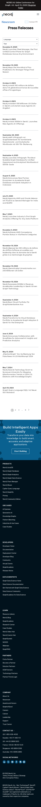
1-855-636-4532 (11, 734)
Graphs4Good (7, 707)
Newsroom (8, 21)
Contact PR (33, 22)
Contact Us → (9, 731)
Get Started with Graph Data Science (16, 588)
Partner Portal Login (10, 677)
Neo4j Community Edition (12, 499)
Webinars (6, 646)
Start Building (20, 451)
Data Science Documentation (13, 584)
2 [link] (15, 410)
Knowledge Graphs (9, 516)
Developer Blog (8, 556)
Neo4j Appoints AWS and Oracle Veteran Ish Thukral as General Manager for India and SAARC (20, 200)
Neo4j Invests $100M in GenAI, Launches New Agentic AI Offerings (20, 122)
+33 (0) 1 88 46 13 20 (15, 745)
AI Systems (6, 509)
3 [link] (18, 410)
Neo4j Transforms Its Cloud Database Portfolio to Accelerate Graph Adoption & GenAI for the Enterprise (20, 320)
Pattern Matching (9, 520)
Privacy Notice (13, 775)
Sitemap (22, 775)
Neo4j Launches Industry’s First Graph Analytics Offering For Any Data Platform (20, 217)
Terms (5, 775)
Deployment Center (9, 553)
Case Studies (7, 527)
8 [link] (25, 410)
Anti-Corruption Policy (10, 778)
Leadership (6, 717)
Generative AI (7, 513)
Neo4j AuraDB (8, 467)
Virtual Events (8, 564)
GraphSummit (7, 639)
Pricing (5, 495)
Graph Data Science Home (12, 581)
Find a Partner (8, 659)
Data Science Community (11, 591)
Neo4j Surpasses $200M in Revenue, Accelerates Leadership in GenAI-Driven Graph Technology (20, 286)
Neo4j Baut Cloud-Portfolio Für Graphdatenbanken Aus (16, 303)
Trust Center (7, 724)
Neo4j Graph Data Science (12, 478)
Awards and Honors (9, 703)
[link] (28, 410)
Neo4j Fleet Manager (10, 481)
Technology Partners (10, 673)
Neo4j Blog (7, 617)
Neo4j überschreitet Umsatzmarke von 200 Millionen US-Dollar (19, 269)
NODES (5, 642)
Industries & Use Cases (11, 523)
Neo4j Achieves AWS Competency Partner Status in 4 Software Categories (20, 233)
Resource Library (9, 614)
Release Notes (8, 571)
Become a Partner (9, 663)
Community (6, 560)
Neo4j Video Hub (9, 632)
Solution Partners (9, 666)
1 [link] (12, 410)
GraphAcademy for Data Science (14, 595)
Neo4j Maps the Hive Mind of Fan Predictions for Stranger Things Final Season (18, 69)
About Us (6, 696)
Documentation (8, 549)
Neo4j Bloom (7, 485)
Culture (5, 714)
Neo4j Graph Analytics (11, 474)
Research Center (9, 625)
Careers (5, 710)
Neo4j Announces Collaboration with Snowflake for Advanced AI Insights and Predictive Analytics (20, 338)
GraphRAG (6, 649)
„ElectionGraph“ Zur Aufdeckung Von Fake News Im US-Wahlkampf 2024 (19, 355)
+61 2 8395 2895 (16, 752)
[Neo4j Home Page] (7, 14)
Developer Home (8, 546)
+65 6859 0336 (16, 748)
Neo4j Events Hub (9, 635)
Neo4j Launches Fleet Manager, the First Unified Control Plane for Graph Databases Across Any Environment (20, 51)
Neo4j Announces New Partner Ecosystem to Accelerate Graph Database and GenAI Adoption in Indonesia (17, 181)
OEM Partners (8, 670)
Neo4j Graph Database (11, 471)
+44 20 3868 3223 (12, 741)
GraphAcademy (8, 567)
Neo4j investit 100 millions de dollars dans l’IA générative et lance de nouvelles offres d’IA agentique (20, 87)
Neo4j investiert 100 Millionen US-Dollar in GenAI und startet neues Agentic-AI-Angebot (20, 105)
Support (5, 721)
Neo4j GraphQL (8, 492)
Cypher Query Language (11, 488)
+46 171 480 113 (15, 738)
